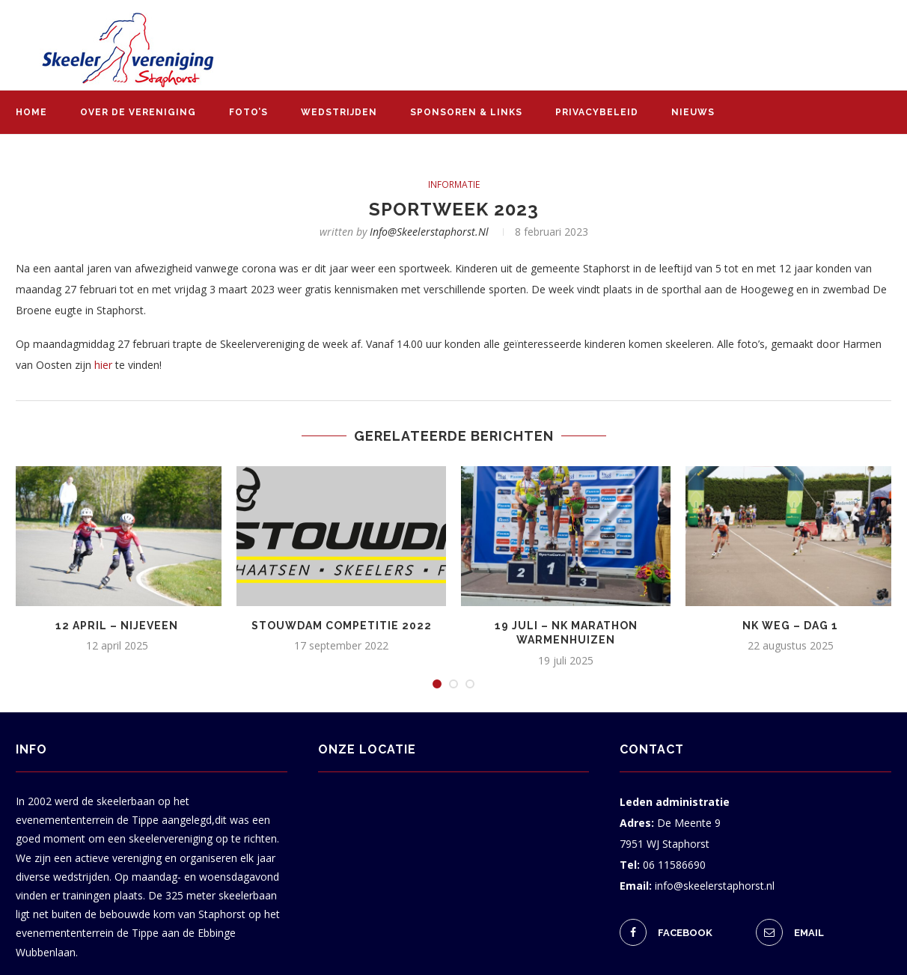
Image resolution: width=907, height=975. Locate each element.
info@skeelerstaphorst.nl (429, 231)
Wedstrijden (339, 112)
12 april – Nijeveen (116, 626)
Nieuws (693, 112)
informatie (454, 185)
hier (103, 365)
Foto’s (248, 112)
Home (31, 112)
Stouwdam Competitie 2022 (341, 626)
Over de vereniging (138, 112)
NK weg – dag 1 (790, 626)
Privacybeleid (596, 112)
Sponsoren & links (466, 112)
